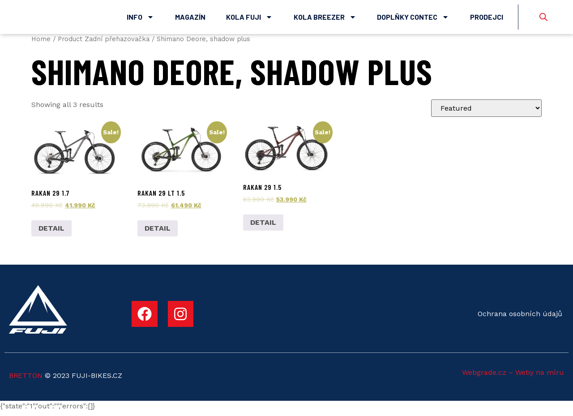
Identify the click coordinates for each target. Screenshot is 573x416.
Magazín (190, 19)
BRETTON (26, 380)
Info (140, 19)
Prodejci (486, 19)
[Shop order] (486, 113)
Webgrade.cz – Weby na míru (513, 377)
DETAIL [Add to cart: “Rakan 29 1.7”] (51, 232)
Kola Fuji (249, 19)
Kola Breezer (325, 19)
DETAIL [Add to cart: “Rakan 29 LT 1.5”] (158, 232)
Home (41, 43)
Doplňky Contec (413, 19)
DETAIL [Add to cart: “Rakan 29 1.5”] (263, 227)
